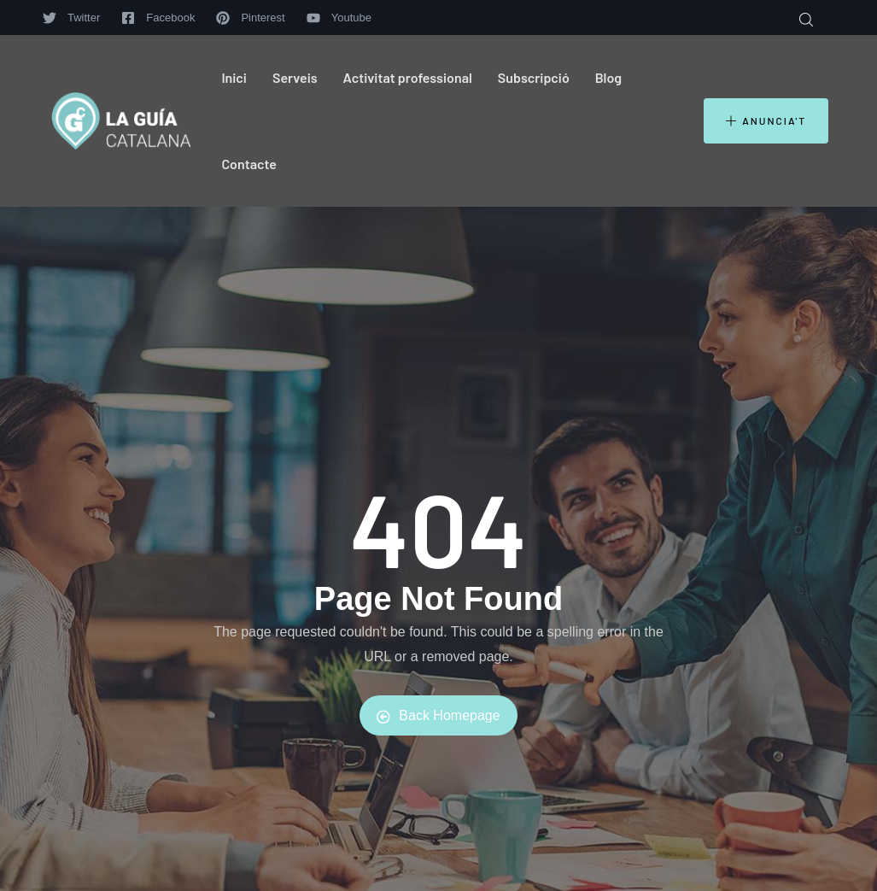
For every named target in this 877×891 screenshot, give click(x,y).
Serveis (295, 77)
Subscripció (534, 77)
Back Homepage (438, 716)
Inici (234, 77)
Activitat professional (407, 77)
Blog (608, 77)
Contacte (249, 163)
